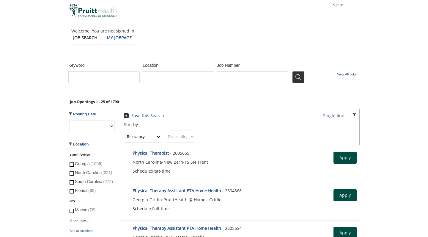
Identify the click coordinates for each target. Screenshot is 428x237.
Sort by (131, 124)
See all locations (81, 231)
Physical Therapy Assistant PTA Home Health (177, 190)
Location (150, 65)
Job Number (228, 65)
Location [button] (81, 144)
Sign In (338, 4)
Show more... (79, 220)
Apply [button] (345, 157)
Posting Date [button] (84, 114)
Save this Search (147, 115)
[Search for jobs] (298, 77)
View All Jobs (347, 74)
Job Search (85, 38)
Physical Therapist (151, 153)
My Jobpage (119, 38)
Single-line (333, 115)
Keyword (76, 65)
